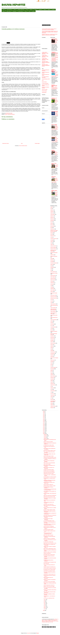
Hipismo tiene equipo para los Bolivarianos (50, 495)
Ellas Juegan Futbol (54, 111)
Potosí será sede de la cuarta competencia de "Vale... (48, 533)
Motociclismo (52, 337)
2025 (44, 412)
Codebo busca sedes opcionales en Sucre (50, 457)
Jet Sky (51, 299)
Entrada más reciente (5, 143)
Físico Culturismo (53, 271)
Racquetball (52, 368)
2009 (44, 433)
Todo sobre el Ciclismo (53, 177)
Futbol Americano (53, 275)
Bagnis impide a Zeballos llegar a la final (50, 548)
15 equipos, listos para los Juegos (49, 469)
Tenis (27, 9)
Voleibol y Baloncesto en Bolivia (53, 70)
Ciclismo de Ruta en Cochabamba (49, 526)
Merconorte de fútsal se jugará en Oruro (49, 450)
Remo (51, 371)
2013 (44, 428)
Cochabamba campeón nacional (48, 529)
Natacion (53, 9)
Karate (51, 321)
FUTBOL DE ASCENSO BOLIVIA (54, 52)
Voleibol (51, 404)
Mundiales (52, 340)
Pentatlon (51, 361)
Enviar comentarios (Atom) (23, 145)
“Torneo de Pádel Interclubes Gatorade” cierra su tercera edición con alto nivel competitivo (49, 29)
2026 (44, 411)
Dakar (15, 9)
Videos (51, 403)
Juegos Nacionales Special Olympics (53, 309)
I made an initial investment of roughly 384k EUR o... (45, 53)
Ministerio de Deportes (53, 331)
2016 (44, 424)
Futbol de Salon (20, 11)
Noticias (51, 344)
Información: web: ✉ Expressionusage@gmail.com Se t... (46, 62)
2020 (44, 419)
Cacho (51, 237)
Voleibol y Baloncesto (21, 9)
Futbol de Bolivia (44, 90)
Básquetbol (52, 220)
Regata (51, 370)
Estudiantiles (52, 267)
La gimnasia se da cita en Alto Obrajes (49, 581)
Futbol (4, 11)
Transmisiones (52, 395)
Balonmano (52, 218)
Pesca (51, 364)
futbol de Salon (52, 279)
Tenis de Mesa (52, 390)
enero (45, 608)
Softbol (51, 380)
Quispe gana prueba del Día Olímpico (49, 472)
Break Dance (52, 235)
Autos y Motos (9, 11)
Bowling (51, 232)
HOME (4, 9)
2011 (44, 430)
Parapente (52, 354)
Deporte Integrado (53, 247)
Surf (51, 386)
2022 (44, 416)
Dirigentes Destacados (53, 256)
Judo (51, 302)
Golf (29, 11)
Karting (51, 322)
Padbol (51, 347)
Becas (51, 221)
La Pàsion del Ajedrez (45, 83)
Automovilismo (52, 214)
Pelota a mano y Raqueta (54, 357)
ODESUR (51, 346)
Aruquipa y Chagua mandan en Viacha (49, 509)
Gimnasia (51, 284)
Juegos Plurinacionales (53, 315)
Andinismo (52, 211)
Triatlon (51, 396)
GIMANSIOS (52, 282)
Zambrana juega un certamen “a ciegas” (49, 485)
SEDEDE (51, 374)
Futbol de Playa (52, 278)
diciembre (45, 434)
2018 (44, 421)
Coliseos (51, 244)
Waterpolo (51, 407)
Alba (51, 208)
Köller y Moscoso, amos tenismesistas (49, 462)
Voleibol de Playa (53, 406)
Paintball (51, 350)
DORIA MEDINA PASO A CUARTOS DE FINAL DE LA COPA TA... (49, 524)
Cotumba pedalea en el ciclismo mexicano (50, 476)
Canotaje (51, 240)
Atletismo (31, 9)
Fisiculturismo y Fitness (53, 273)
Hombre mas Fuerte (53, 296)
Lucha (51, 328)
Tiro (51, 392)
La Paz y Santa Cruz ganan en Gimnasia (50, 568)
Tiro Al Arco (52, 393)
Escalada (51, 261)
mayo (45, 603)
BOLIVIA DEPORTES (13, 5)
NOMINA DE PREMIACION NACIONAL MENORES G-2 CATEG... (49, 480)
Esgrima (51, 264)
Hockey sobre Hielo (53, 295)
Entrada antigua (37, 143)
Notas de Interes (52, 343)
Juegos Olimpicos (9, 9)
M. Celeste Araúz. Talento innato (48, 541)
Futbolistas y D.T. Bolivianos (54, 98)
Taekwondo (52, 387)
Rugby (45, 9)
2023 (44, 415)
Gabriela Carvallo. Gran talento (48, 441)
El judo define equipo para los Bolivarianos (50, 515)
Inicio (22, 143)
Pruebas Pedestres (53, 367)
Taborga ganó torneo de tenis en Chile (49, 496)
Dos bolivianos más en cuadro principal (49, 569)
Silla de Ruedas (52, 376)
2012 (44, 429)
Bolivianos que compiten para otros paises (54, 231)
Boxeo (26, 11)
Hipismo (51, 291)
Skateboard (52, 377)
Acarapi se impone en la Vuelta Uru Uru (49, 566)
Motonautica (52, 338)
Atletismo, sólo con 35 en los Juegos (49, 586)
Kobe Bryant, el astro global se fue (56, 153)
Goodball (51, 287)
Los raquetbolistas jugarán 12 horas (49, 520)
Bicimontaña (52, 226)
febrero (45, 607)
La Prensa (55, 619)
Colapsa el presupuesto (47, 553)
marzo (45, 606)
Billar (51, 227)
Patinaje (51, 356)
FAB (51, 268)
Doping (51, 258)
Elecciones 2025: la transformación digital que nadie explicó (54, 88)
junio (44, 602)
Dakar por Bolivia (54, 124)
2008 (44, 610)
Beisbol (36, 9)
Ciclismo (33, 11)
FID (51, 270)
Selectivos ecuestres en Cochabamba (49, 538)
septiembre (45, 438)
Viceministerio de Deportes (53, 401)
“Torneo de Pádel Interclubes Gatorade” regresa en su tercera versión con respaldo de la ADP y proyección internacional (50, 32)
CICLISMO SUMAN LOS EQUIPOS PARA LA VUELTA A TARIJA (50, 489)
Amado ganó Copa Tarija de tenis (48, 504)
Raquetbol (40, 9)
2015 (44, 425)
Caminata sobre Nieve (53, 238)
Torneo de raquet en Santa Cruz (48, 484)
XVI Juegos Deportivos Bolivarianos (45, 77)
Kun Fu (51, 325)
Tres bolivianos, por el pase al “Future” (49, 570)
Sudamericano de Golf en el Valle (48, 473)
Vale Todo (51, 399)
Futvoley (51, 281)
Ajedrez (49, 9)
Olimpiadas (14, 11)
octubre (45, 437)
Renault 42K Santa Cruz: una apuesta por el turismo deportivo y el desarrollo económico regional (49, 34)
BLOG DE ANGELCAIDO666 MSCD (54, 86)
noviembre (45, 435)
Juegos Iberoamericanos (54, 305)
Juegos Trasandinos (53, 319)
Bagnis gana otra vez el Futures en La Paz (50, 543)
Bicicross (51, 224)
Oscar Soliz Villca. (46, 563)
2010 (44, 432)
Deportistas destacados (11, 114)
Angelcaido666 (44, 92)
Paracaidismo (52, 353)
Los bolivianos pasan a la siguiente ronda (50, 562)
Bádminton (52, 217)
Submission (52, 383)
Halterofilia (52, 288)
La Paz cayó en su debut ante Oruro (49, 598)
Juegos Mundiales (53, 307)
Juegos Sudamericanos (53, 317)
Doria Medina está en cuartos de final (49, 554)
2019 (44, 420)
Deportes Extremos (53, 248)
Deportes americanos (53, 150)
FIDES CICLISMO (44, 89)
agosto (45, 599)
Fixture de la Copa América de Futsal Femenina (56, 114)
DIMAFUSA (52, 254)
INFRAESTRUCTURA (53, 298)
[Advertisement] (30, 18)
